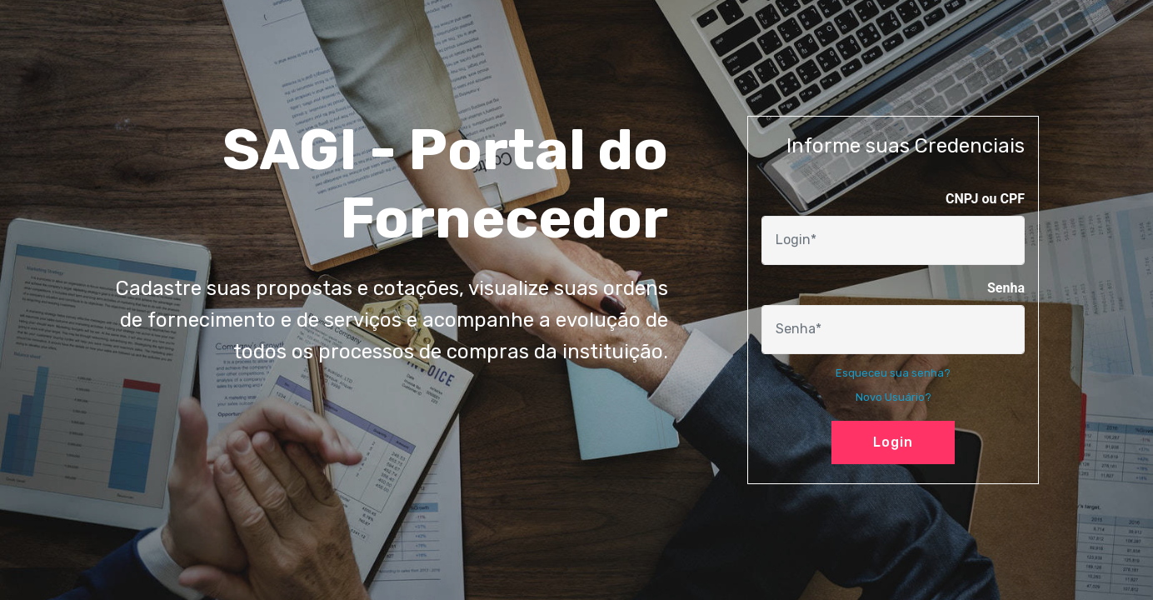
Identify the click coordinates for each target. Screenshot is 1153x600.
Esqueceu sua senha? (893, 373)
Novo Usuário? (893, 397)
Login (893, 442)
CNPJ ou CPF (985, 199)
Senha (1006, 288)
